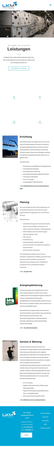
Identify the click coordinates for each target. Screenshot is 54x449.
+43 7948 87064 (28, 427)
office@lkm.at (29, 429)
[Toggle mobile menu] (51, 5)
